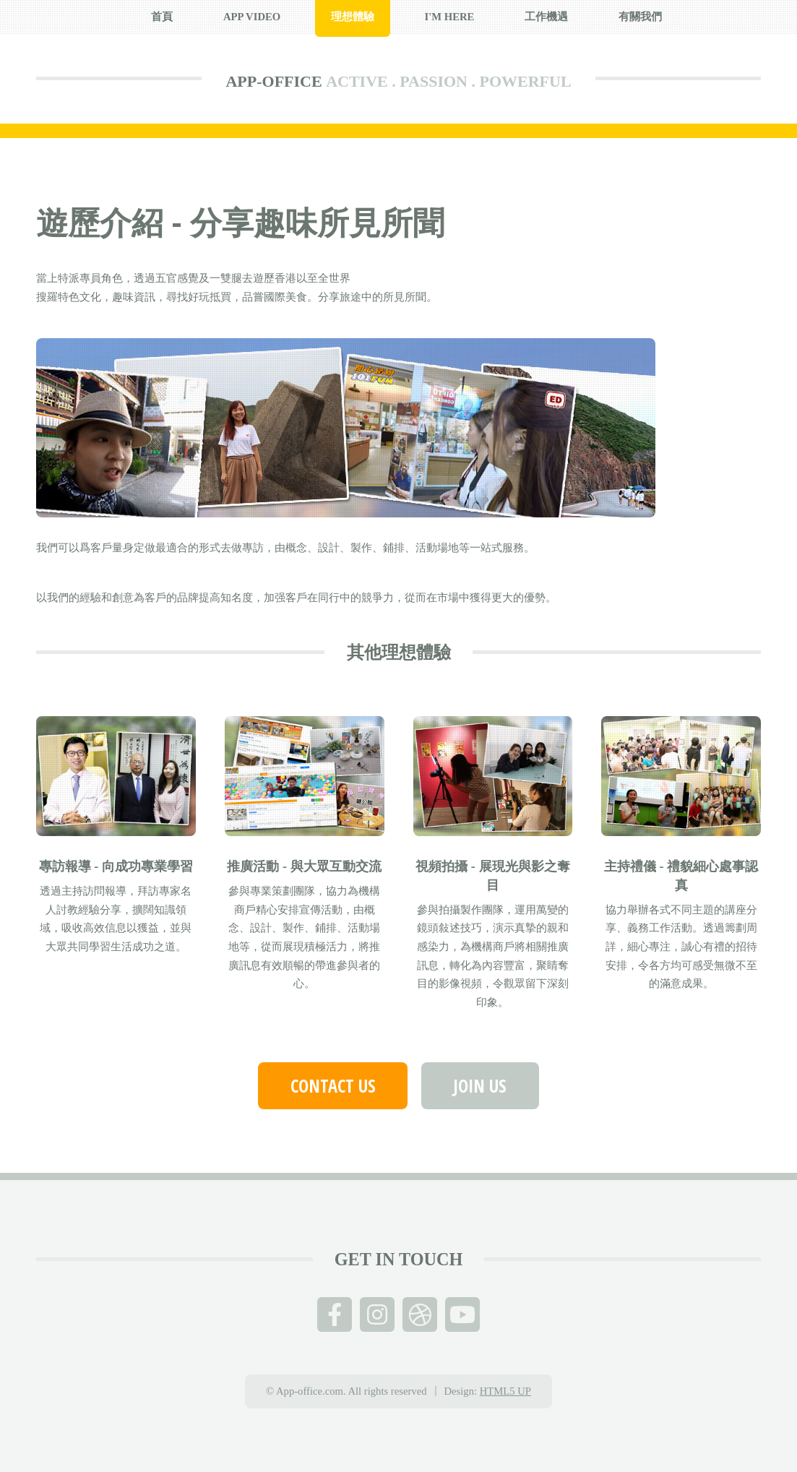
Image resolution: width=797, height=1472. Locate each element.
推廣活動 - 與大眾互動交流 (304, 866)
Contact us (333, 1086)
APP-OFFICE (273, 81)
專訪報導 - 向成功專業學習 (116, 866)
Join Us (480, 1086)
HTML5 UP (505, 1391)
